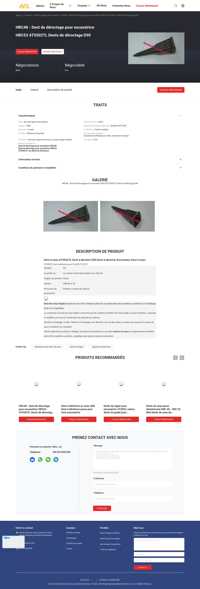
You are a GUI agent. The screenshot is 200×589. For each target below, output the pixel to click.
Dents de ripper (76, 347)
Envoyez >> (142, 567)
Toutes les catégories (108, 550)
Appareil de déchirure (101, 347)
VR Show (101, 5)
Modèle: (48, 268)
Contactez (102, 508)
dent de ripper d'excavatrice (46, 15)
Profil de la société (73, 533)
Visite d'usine (71, 538)
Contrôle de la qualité (74, 543)
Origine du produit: (53, 278)
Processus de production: (50, 290)
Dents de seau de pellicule (110, 533)
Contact (69, 549)
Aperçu (19, 15)
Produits (28, 15)
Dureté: (47, 283)
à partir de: (99, 478)
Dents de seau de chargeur (110, 539)
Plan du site (84, 580)
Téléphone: (99, 493)
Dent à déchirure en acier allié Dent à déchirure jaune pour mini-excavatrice (78, 409)
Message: (98, 446)
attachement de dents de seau (48, 347)
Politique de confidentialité (110, 580)
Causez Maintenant (27, 51)
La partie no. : (50, 273)
